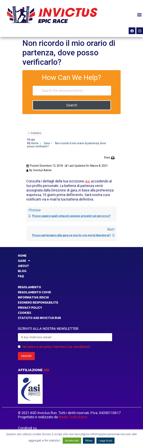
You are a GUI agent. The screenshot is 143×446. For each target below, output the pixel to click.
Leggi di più (105, 440)
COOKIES (24, 312)
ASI (46, 370)
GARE (24, 260)
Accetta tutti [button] (72, 440)
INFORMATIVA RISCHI (33, 297)
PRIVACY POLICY (30, 307)
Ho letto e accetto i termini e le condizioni (56, 346)
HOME (22, 255)
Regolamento (29, 287)
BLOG (22, 271)
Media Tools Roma (73, 417)
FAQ (21, 276)
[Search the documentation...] (72, 91)
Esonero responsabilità (38, 302)
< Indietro (34, 133)
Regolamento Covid (34, 292)
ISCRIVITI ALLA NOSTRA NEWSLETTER (65, 333)
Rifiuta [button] (88, 440)
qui (87, 181)
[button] (139, 14)
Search (71, 105)
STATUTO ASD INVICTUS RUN (39, 317)
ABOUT (23, 265)
